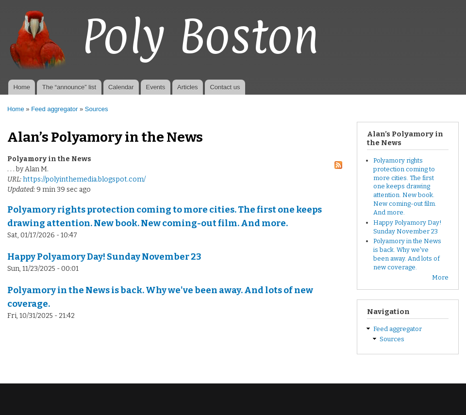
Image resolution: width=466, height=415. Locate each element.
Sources (96, 109)
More (440, 277)
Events (155, 87)
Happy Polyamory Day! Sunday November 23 (104, 256)
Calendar (121, 87)
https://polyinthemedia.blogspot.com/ (84, 179)
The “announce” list (69, 87)
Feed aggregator (54, 109)
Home (21, 87)
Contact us (225, 87)
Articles (187, 87)
